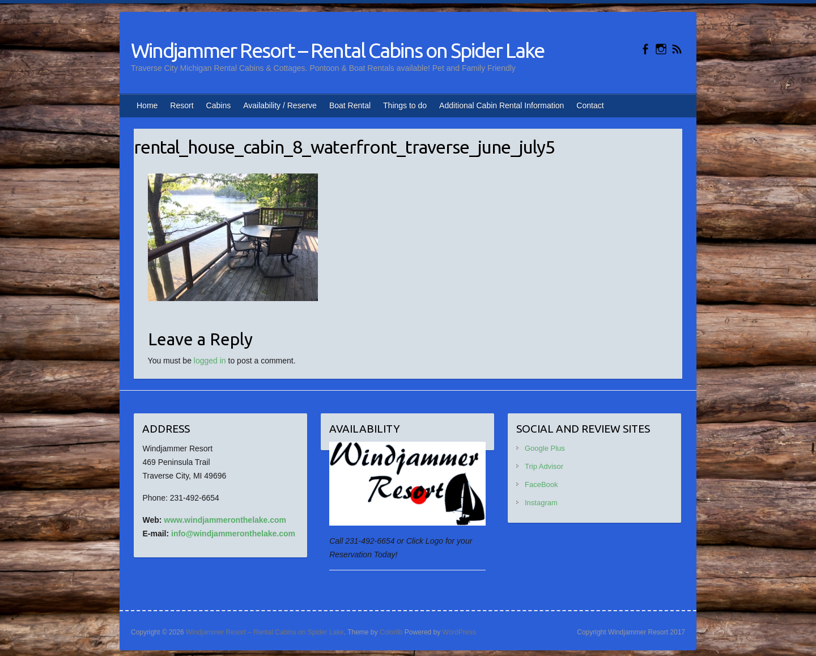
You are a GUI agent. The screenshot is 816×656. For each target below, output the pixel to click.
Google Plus (545, 448)
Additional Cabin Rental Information (501, 105)
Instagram (541, 502)
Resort (181, 105)
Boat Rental (350, 105)
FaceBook (541, 484)
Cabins (218, 105)
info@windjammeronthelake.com (233, 533)
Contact (590, 105)
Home (147, 105)
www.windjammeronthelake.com (225, 519)
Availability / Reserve (280, 105)
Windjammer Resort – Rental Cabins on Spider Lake (337, 50)
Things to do (405, 105)
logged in (210, 360)
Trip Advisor (544, 466)
